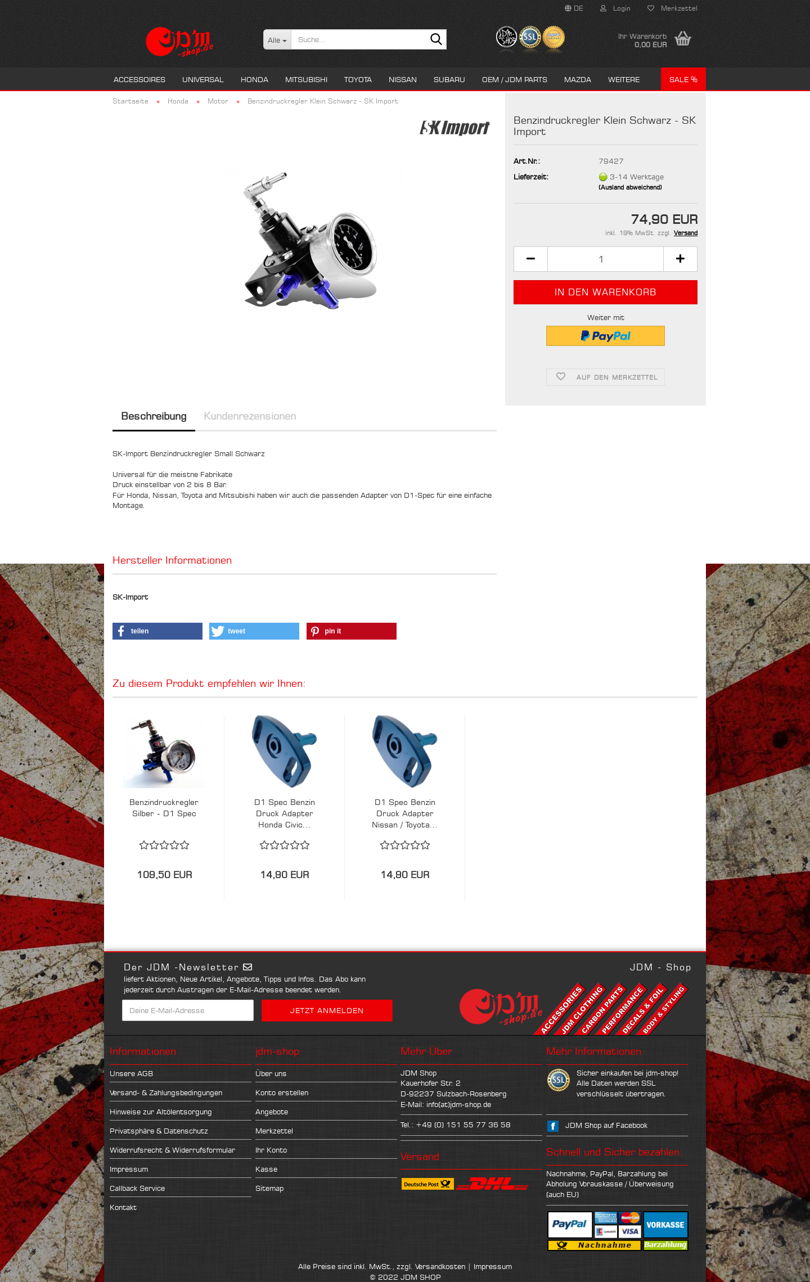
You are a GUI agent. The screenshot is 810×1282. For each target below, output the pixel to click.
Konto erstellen (281, 1092)
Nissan (403, 79)
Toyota (358, 79)
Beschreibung (154, 416)
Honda (254, 79)
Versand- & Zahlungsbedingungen (166, 1092)
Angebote (271, 1111)
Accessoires (139, 79)
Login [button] (615, 8)
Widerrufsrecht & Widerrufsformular (172, 1149)
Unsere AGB (131, 1073)
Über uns (271, 1073)
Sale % (683, 79)
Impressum (129, 1168)
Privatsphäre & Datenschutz (159, 1130)
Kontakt (123, 1207)
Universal (203, 79)
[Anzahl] (605, 259)
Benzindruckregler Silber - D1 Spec (164, 807)
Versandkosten (440, 1266)
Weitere (624, 79)
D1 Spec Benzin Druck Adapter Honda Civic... (284, 813)
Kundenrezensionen (250, 416)
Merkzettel (672, 8)
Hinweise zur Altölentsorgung (161, 1111)
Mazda (577, 79)
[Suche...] (277, 39)
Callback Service (137, 1188)
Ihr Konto (271, 1149)
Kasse (266, 1168)
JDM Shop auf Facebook (606, 1125)
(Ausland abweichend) (630, 187)
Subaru (449, 79)
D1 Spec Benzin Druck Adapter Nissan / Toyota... (405, 813)
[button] (574, 8)
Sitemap (269, 1188)
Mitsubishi (306, 79)
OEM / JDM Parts (514, 79)
